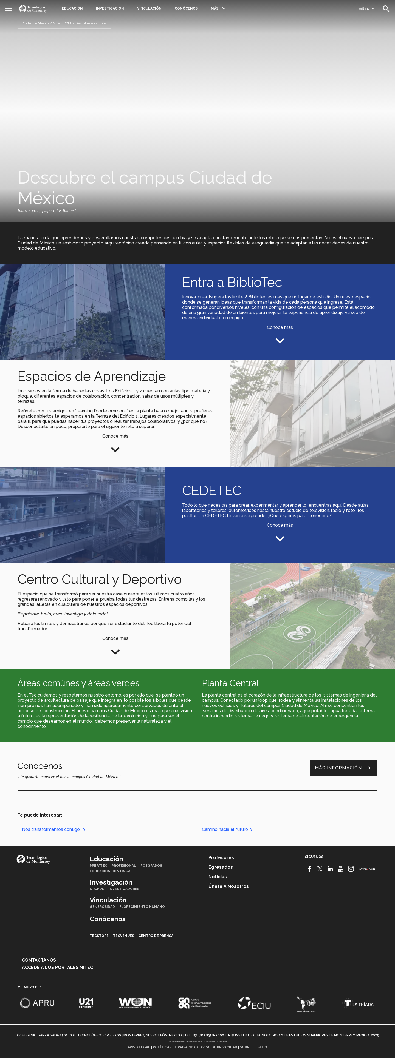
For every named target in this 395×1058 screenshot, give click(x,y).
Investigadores (124, 889)
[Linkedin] (330, 869)
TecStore (99, 936)
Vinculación (149, 8)
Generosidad (102, 907)
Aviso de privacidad (219, 1047)
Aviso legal (139, 1047)
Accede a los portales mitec (57, 967)
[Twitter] (320, 869)
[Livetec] (367, 868)
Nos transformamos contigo (55, 829)
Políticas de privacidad (175, 1047)
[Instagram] (351, 869)
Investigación (110, 8)
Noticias (217, 876)
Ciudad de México (35, 23)
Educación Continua (110, 871)
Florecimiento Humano (142, 907)
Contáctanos (39, 960)
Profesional (124, 866)
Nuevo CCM (62, 23)
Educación (72, 8)
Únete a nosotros (228, 886)
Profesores (221, 857)
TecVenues (123, 936)
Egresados (220, 867)
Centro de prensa (156, 936)
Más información (344, 768)
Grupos (97, 889)
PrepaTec (98, 866)
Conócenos (186, 8)
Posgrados (151, 866)
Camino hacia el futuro (228, 829)
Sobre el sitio (253, 1047)
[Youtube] (340, 869)
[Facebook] (309, 869)
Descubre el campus (90, 23)
